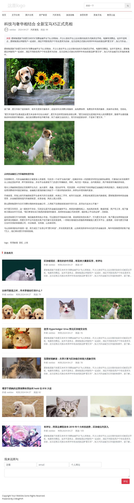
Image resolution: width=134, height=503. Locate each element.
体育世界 (84, 15)
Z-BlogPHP (18, 498)
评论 (125, 481)
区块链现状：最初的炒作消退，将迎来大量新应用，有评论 (73, 260)
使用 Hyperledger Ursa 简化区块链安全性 (65, 329)
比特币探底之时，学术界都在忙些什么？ (22, 290)
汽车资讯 (57, 15)
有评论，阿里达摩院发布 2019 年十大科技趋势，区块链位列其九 (76, 426)
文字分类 (16, 15)
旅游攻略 (70, 15)
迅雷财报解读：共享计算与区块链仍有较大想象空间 (70, 358)
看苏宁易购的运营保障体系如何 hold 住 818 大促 (27, 388)
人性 (26, 242)
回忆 (21, 242)
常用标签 (14, 242)
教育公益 (111, 15)
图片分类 (29, 15)
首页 (4, 15)
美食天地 (97, 15)
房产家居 (43, 15)
